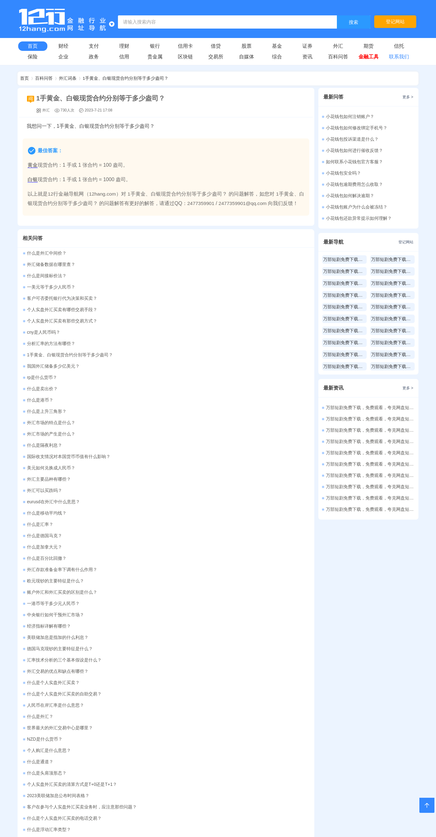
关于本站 (171, 774)
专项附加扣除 (275, 742)
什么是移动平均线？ (193, 378)
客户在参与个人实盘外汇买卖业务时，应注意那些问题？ (228, 524)
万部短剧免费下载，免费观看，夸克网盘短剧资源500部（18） (371, 497)
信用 (124, 56)
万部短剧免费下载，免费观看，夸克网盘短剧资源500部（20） (371, 475)
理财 (124, 46)
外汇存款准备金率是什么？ (199, 581)
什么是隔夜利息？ (190, 344)
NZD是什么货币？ (191, 491)
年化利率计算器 (129, 673)
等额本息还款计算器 (202, 650)
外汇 (338, 46)
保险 (33, 56)
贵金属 (154, 56)
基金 (277, 46)
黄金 (33, 165)
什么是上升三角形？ (46, 332)
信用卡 (185, 46)
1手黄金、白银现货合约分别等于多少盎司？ (126, 78)
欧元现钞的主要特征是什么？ (201, 411)
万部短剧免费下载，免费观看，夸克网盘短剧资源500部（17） (371, 509)
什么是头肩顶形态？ (46, 513)
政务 (94, 56)
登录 (189, 774)
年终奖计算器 (56, 696)
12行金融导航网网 (182, 815)
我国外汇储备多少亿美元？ (53, 310)
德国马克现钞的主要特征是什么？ (206, 445)
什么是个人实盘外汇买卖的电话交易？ (64, 536)
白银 (33, 180)
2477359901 (201, 204)
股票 (247, 46)
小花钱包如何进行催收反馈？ (354, 150)
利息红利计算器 (56, 742)
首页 (33, 46)
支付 (94, 46)
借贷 (216, 46)
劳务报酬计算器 (129, 696)
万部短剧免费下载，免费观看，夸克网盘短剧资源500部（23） (371, 441)
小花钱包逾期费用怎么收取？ (354, 184)
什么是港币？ (186, 321)
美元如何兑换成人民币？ (197, 355)
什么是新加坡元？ (44, 570)
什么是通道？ (186, 502)
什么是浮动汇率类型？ (195, 536)
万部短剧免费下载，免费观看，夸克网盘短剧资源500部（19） (371, 486)
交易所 (215, 56)
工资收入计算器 (202, 673)
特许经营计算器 (129, 742)
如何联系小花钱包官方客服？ (354, 161)
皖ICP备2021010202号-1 (256, 825)
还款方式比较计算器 (275, 650)
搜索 (353, 22)
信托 (399, 46)
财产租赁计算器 (56, 719)
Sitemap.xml (298, 825)
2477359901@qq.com (244, 204)
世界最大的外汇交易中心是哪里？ (60, 491)
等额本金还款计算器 (129, 650)
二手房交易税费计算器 (56, 673)
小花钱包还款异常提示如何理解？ (359, 218)
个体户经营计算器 (202, 719)
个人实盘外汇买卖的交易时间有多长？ (64, 558)
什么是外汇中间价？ (46, 253)
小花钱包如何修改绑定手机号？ (356, 127)
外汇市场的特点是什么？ (197, 332)
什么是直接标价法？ (46, 547)
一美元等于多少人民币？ (197, 264)
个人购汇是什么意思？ (49, 502)
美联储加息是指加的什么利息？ (57, 445)
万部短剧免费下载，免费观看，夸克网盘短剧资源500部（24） (371, 430)
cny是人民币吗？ (189, 287)
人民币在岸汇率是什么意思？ (55, 479)
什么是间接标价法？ (46, 264)
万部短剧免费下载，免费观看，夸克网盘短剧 (345, 259)
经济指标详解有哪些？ (195, 434)
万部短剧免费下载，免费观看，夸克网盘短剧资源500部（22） (371, 452)
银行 (155, 46)
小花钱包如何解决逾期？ (350, 195)
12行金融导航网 (66, 194)
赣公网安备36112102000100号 (192, 825)
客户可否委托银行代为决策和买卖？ (62, 276)
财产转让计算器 (129, 719)
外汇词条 (68, 78)
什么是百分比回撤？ (193, 400)
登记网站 (395, 21)
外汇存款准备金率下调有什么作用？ (62, 411)
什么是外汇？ (186, 479)
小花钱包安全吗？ (343, 173)
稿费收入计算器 (202, 696)
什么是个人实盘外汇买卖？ (53, 468)
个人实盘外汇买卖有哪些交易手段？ (208, 276)
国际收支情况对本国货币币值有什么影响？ (68, 355)
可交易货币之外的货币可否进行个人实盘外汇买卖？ (223, 558)
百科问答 (338, 56)
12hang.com (103, 194)
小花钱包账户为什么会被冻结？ (356, 206)
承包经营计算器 (275, 719)
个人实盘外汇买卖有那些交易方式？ (62, 287)
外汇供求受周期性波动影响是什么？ (208, 547)
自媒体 (246, 56)
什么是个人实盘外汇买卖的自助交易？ (210, 468)
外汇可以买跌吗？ (190, 366)
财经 (63, 46)
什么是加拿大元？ (44, 400)
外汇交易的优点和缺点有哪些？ (204, 457)
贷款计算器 (56, 627)
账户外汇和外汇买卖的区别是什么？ (62, 423)
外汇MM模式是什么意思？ (52, 581)
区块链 (185, 56)
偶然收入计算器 (275, 696)
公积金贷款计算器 (202, 627)
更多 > (303, 604)
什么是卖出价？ (42, 321)
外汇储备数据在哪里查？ (197, 253)
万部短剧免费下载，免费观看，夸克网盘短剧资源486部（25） (371, 418)
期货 (369, 46)
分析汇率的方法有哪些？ (51, 298)
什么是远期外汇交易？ (195, 570)
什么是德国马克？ (190, 389)
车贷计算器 (275, 627)
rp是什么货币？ (188, 310)
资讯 (307, 56)
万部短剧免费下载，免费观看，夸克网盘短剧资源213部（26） (371, 407)
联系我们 (399, 56)
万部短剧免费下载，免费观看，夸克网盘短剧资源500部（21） (371, 464)
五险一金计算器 (275, 673)
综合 (277, 56)
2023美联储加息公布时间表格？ (58, 524)
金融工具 (369, 56)
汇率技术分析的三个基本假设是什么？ (64, 457)
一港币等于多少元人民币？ (199, 423)
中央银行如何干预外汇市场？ (55, 434)
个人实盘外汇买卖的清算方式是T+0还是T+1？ (218, 513)
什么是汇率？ (40, 389)
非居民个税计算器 (202, 742)
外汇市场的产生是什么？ (51, 344)
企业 (63, 56)
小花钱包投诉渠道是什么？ (352, 139)
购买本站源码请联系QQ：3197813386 (236, 774)
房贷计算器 (129, 627)
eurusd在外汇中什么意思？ (53, 378)
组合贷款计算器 (56, 650)
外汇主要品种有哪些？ (49, 366)
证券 (307, 46)
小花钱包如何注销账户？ (350, 116)
